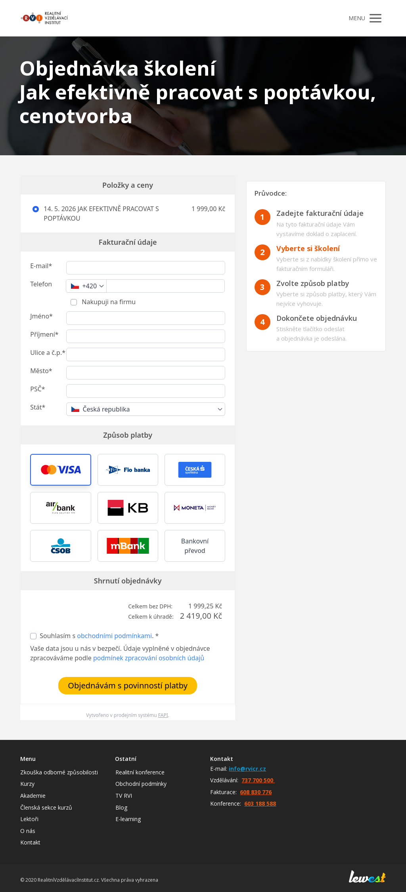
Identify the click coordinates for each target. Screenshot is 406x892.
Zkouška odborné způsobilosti (59, 772)
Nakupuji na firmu (108, 301)
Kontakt (30, 842)
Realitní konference (140, 772)
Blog (121, 807)
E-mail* (41, 265)
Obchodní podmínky (141, 783)
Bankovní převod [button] (195, 546)
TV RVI (123, 795)
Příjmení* (44, 334)
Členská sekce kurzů (46, 807)
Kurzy (27, 783)
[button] (60, 470)
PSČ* (37, 389)
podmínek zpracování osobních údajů (148, 658)
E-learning (128, 819)
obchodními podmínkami (114, 635)
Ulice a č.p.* (47, 352)
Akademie (33, 795)
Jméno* (41, 316)
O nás (27, 831)
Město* (41, 370)
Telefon (41, 284)
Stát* (37, 407)
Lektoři (29, 819)
